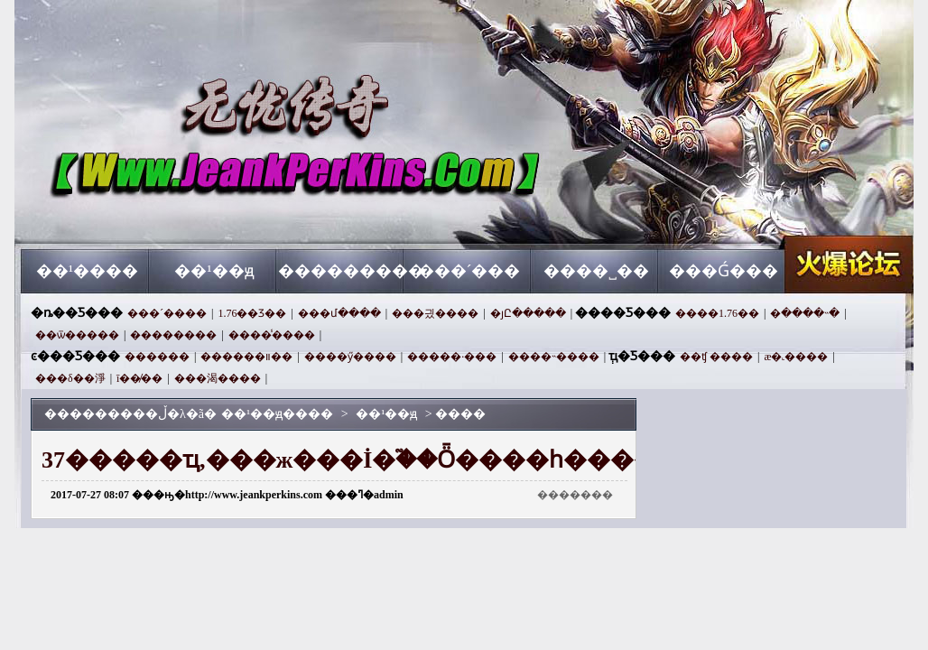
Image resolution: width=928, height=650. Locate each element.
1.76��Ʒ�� (252, 313)
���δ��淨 (70, 378)
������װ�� (246, 356)
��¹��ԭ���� (194, 217)
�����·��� (451, 356)
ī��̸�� (139, 378)
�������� (173, 335)
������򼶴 (157, 356)
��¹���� (87, 271)
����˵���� (553, 356)
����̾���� (271, 335)
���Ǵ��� (723, 271)
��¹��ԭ (214, 271)
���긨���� (435, 313)
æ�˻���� (796, 356)
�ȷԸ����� (528, 313)
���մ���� (339, 313)
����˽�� (596, 271)
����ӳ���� (350, 356)
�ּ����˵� (805, 313)
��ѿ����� (77, 335)
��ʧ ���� (716, 356)
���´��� (469, 271)
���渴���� (217, 378)
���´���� (167, 313)
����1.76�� (717, 313)
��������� (341, 271)
